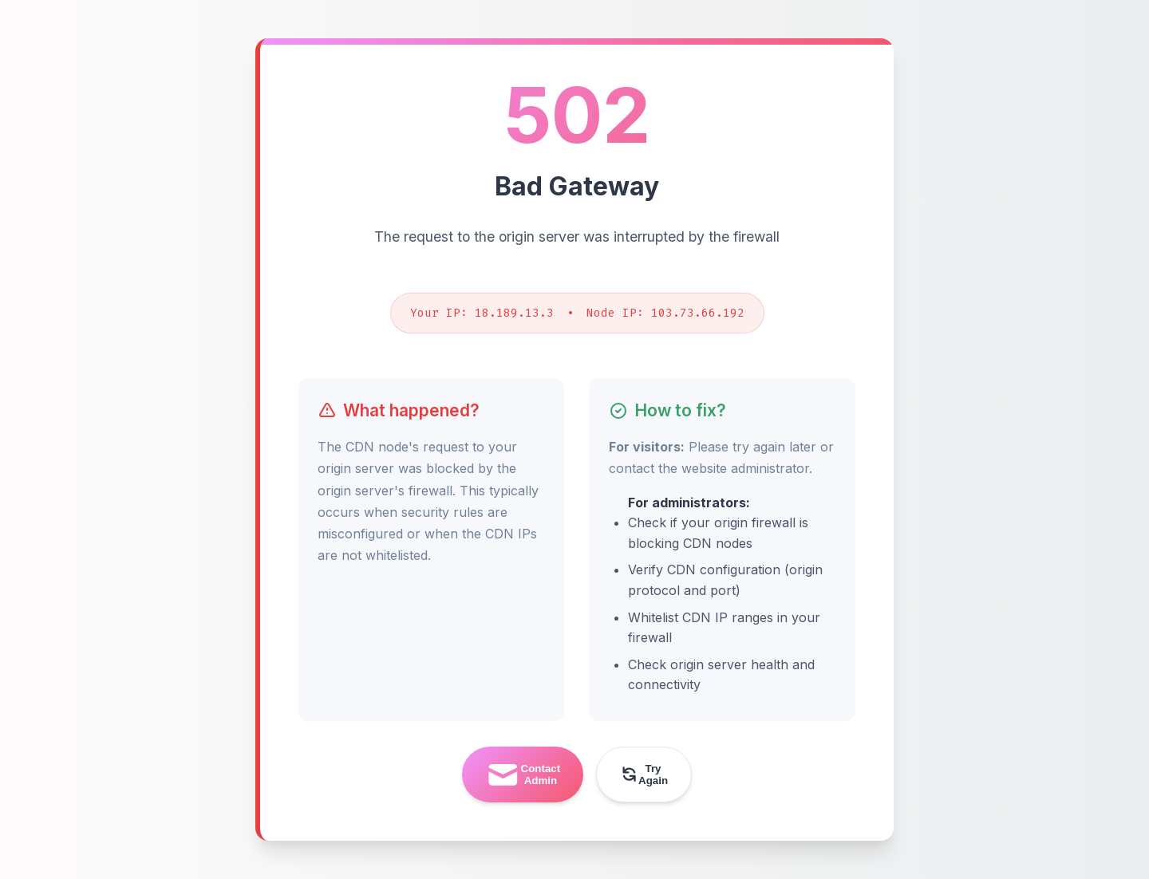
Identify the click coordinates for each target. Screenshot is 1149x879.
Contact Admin (522, 775)
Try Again (644, 774)
